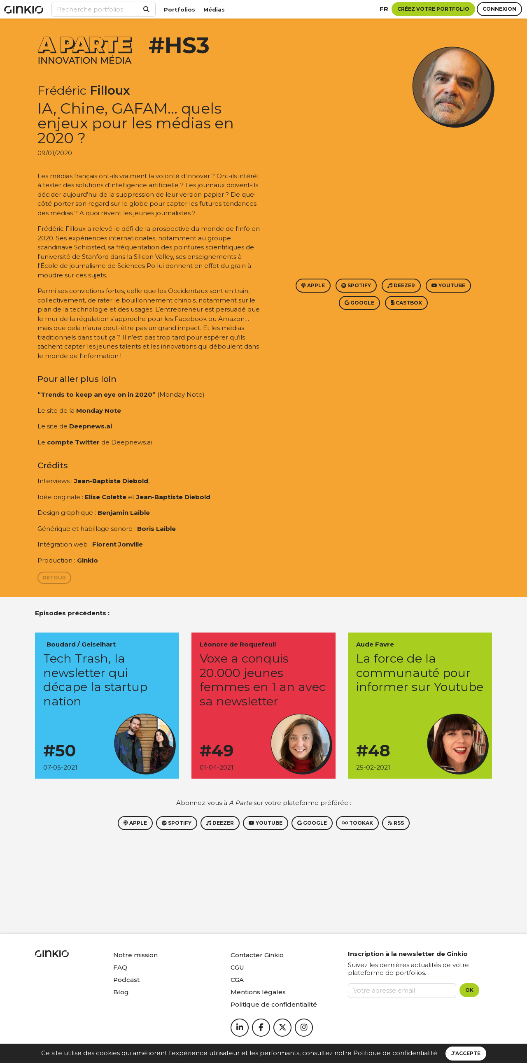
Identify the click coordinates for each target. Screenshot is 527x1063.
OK (469, 990)
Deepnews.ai (90, 426)
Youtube (448, 285)
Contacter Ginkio (257, 955)
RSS (396, 823)
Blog (121, 992)
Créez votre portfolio (433, 9)
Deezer (401, 285)
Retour (54, 578)
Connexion (499, 9)
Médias (214, 9)
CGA (237, 980)
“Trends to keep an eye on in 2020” (96, 394)
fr (384, 9)
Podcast (126, 980)
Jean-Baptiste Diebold (111, 481)
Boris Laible (156, 529)
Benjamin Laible (124, 512)
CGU (237, 967)
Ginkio (87, 560)
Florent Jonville (117, 544)
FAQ (120, 967)
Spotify (356, 285)
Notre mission (135, 955)
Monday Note (98, 410)
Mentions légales (258, 992)
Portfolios (179, 9)
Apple (313, 285)
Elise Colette (105, 497)
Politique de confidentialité (395, 1053)
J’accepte (465, 1053)
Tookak (357, 823)
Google (359, 303)
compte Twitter (73, 442)
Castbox (406, 303)
